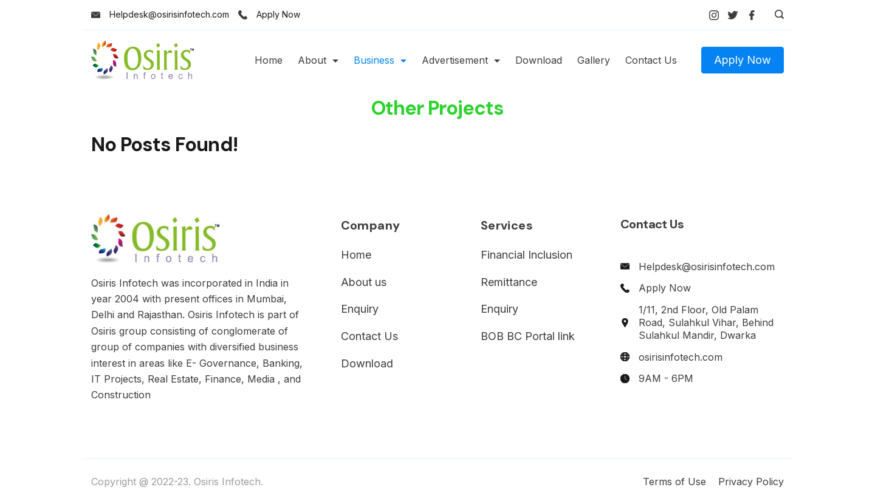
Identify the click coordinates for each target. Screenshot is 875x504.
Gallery (593, 60)
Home (269, 60)
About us (363, 282)
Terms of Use (674, 481)
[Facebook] (752, 15)
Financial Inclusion (526, 254)
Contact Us (651, 60)
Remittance (509, 282)
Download (538, 60)
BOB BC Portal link (528, 336)
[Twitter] (733, 15)
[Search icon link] (776, 15)
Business (380, 60)
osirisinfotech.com (680, 357)
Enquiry (360, 308)
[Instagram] (714, 15)
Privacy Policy (751, 481)
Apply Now (278, 14)
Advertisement (461, 60)
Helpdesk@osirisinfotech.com (169, 14)
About (318, 60)
